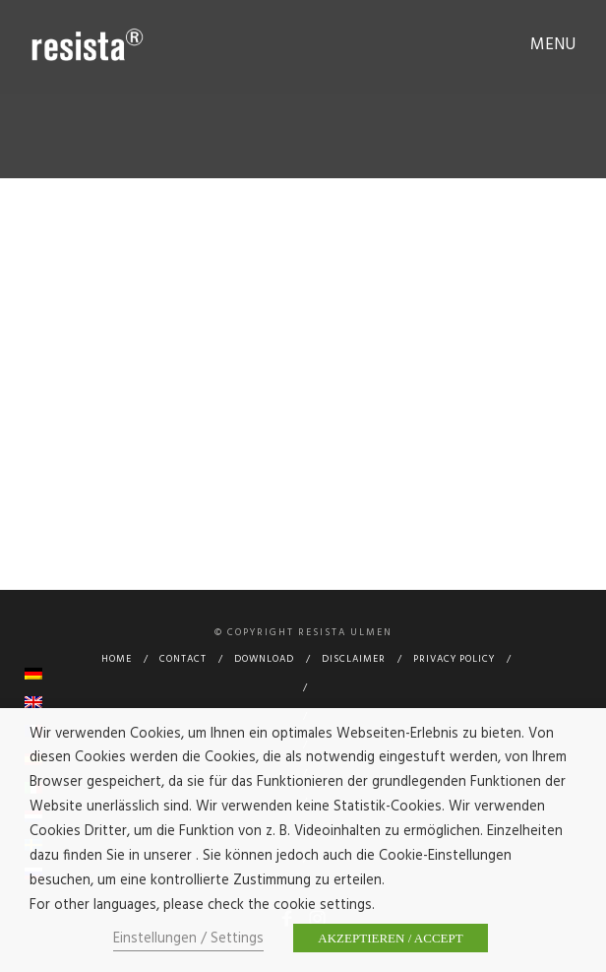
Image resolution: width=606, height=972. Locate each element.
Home (116, 659)
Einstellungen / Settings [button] (188, 939)
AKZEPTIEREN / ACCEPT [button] (390, 938)
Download (264, 659)
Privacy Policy (454, 659)
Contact (183, 659)
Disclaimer (354, 659)
